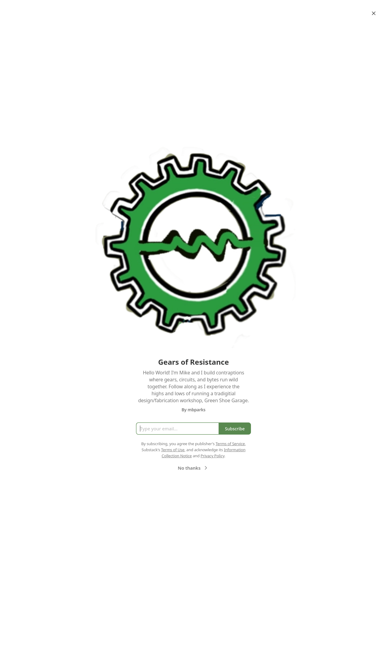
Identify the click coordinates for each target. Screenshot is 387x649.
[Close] (374, 13)
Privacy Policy (212, 455)
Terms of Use (172, 449)
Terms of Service (230, 443)
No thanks (193, 468)
